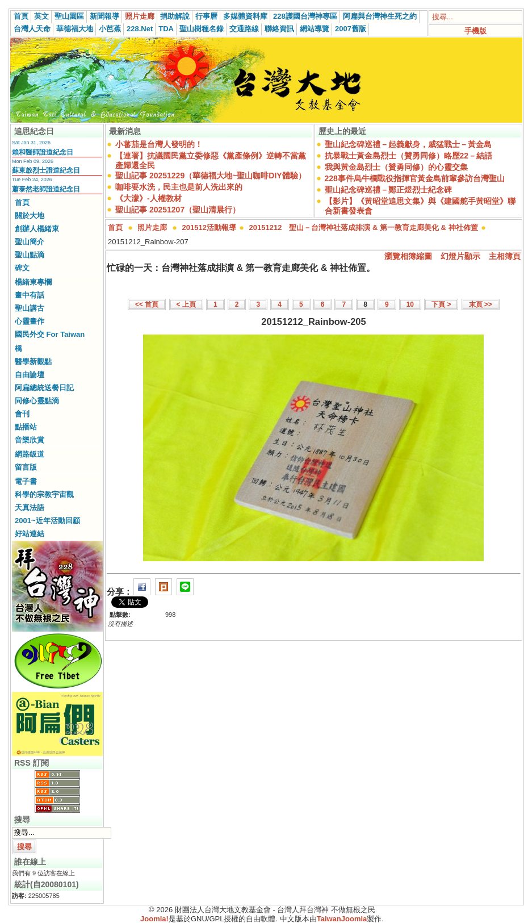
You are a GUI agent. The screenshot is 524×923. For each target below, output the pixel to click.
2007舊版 (350, 28)
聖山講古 (29, 308)
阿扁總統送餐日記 (44, 387)
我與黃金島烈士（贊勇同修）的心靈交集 (396, 167)
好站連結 (29, 533)
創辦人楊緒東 (37, 228)
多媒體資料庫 (245, 16)
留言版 (26, 467)
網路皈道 (29, 454)
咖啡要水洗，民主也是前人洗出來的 (178, 186)
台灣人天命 (32, 28)
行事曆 (206, 16)
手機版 (475, 31)
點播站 (26, 427)
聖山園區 (69, 16)
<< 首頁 (146, 304)
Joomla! (154, 918)
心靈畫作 (29, 321)
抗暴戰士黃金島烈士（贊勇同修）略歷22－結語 (409, 155)
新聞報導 (104, 16)
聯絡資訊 (279, 28)
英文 (41, 16)
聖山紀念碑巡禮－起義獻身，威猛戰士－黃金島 (408, 144)
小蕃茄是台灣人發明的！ (159, 144)
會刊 (22, 414)
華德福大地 (74, 28)
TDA (166, 28)
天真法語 (29, 507)
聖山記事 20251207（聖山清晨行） (177, 209)
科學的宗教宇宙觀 (44, 494)
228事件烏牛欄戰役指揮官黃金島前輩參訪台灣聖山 (415, 178)
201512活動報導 (209, 227)
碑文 (22, 268)
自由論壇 (29, 374)
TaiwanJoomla (342, 918)
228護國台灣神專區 (305, 16)
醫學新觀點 (33, 361)
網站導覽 (314, 28)
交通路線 (244, 28)
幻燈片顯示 (460, 256)
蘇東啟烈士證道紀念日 (46, 170)
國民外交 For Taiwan (50, 334)
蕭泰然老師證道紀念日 (46, 189)
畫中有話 (29, 295)
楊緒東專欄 (33, 282)
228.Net (140, 28)
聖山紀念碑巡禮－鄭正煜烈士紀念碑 (388, 189)
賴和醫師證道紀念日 (42, 152)
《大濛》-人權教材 (148, 198)
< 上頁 (186, 304)
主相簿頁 (505, 256)
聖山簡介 (29, 241)
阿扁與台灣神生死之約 (380, 16)
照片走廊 (139, 16)
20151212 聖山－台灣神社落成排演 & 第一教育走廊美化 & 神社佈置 (363, 227)
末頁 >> (480, 304)
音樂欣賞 (29, 440)
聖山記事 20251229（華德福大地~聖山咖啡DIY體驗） (210, 175)
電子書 (26, 481)
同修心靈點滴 (37, 400)
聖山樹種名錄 (201, 28)
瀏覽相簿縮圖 (408, 256)
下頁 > (441, 304)
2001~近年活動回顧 (47, 520)
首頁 (21, 16)
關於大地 (29, 215)
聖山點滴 (29, 254)
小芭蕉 (110, 28)
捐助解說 (175, 16)
